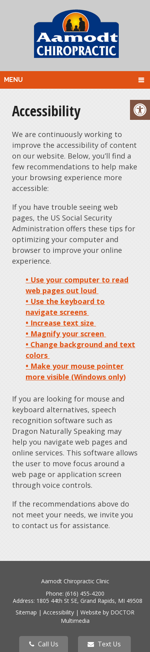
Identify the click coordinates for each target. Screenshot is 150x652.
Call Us (43, 644)
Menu (13, 79)
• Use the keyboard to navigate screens (65, 306)
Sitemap (26, 612)
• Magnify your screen (66, 333)
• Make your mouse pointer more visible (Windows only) (76, 371)
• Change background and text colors (80, 350)
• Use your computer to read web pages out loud (77, 285)
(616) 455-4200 (84, 593)
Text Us (104, 644)
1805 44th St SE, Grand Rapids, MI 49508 (89, 600)
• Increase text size (61, 323)
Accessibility (58, 612)
